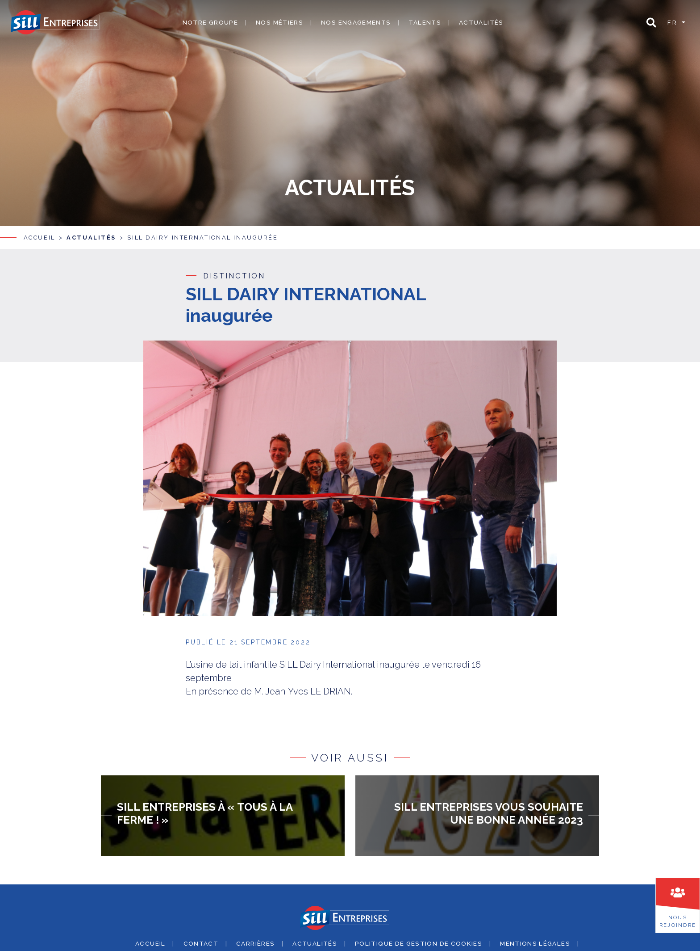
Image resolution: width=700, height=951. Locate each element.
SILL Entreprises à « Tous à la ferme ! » (204, 813)
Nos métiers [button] (279, 22)
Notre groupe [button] (210, 22)
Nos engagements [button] (356, 22)
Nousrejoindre (677, 921)
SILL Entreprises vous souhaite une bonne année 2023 (488, 813)
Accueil (39, 237)
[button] (651, 22)
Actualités (481, 22)
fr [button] (673, 22)
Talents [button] (424, 22)
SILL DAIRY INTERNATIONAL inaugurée (202, 237)
